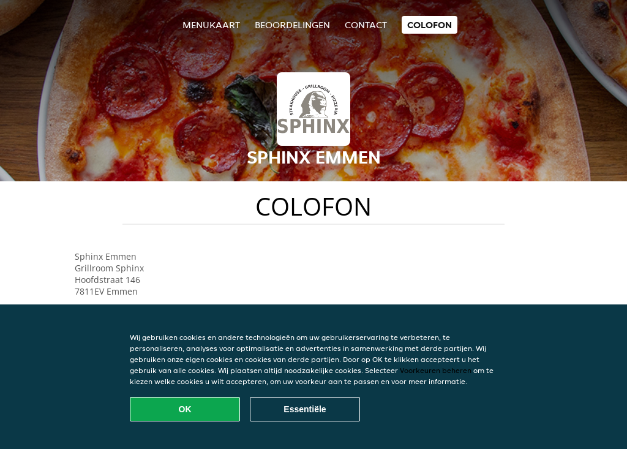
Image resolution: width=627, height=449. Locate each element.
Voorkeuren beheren (435, 370)
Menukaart (211, 24)
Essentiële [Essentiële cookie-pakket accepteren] (304, 409)
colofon (429, 24)
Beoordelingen (292, 24)
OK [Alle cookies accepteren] (185, 409)
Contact (366, 24)
